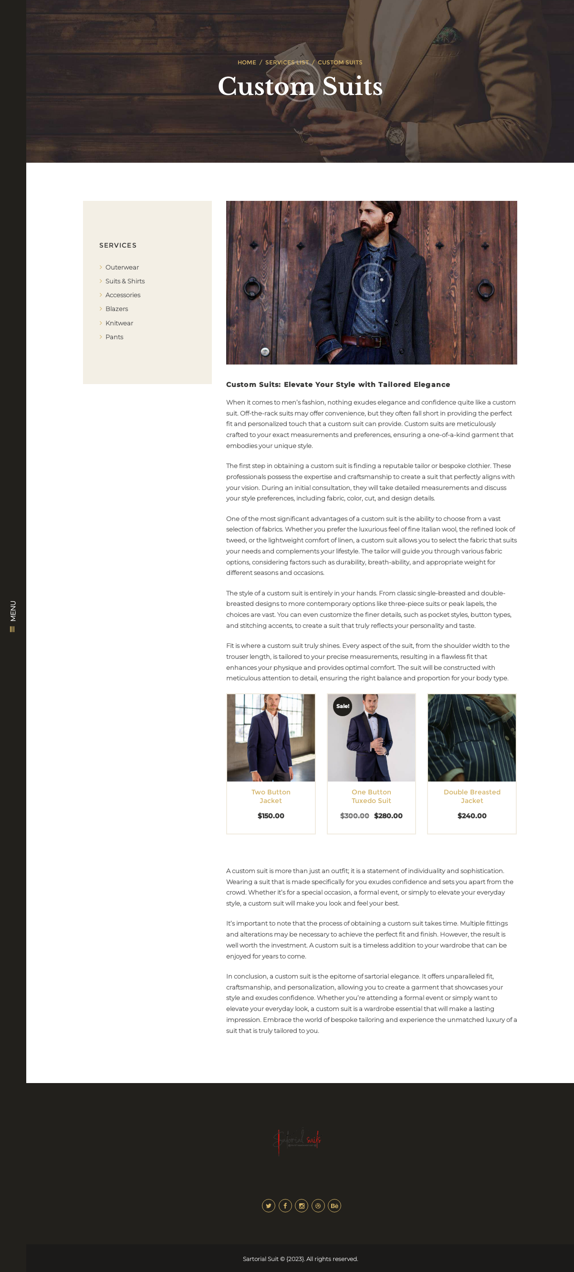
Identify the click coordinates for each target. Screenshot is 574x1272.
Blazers (116, 309)
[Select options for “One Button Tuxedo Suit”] (357, 747)
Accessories (122, 295)
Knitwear (119, 323)
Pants (114, 337)
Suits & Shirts (125, 281)
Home (247, 62)
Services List (287, 62)
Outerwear (122, 267)
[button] (256, 747)
